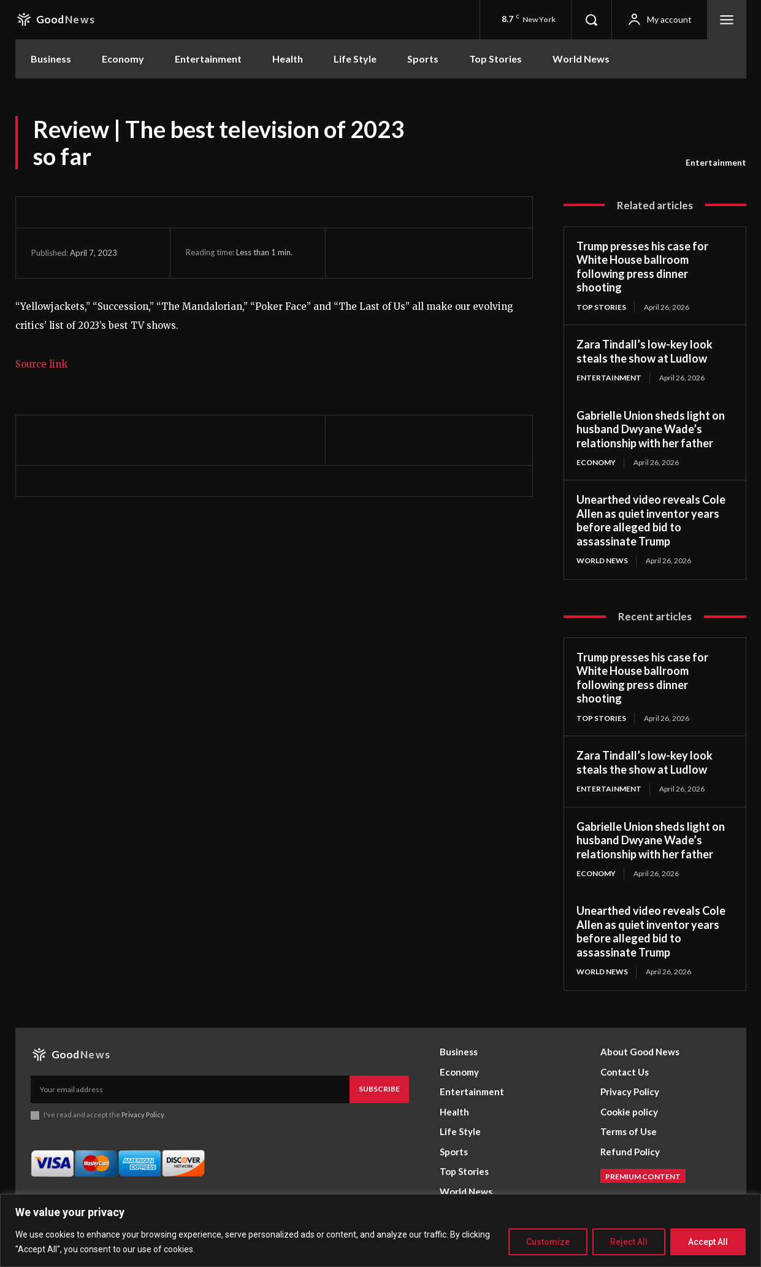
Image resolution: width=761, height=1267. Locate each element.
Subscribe (379, 1088)
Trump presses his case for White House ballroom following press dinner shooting (642, 267)
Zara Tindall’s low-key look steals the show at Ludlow (644, 351)
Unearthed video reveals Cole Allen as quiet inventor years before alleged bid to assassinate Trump (650, 520)
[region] (380, 1230)
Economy (596, 462)
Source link (41, 364)
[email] (190, 1089)
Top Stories (601, 307)
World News (602, 560)
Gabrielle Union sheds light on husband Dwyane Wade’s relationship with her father (650, 429)
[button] (591, 19)
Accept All (708, 1242)
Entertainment (716, 162)
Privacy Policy (143, 1115)
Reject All (629, 1242)
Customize (548, 1242)
